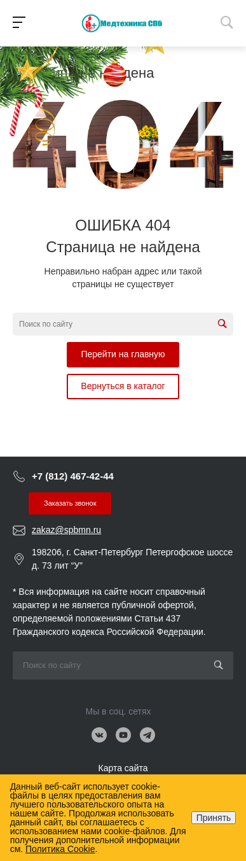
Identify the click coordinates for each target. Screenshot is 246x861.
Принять (213, 818)
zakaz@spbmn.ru (66, 530)
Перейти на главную (123, 354)
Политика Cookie (60, 849)
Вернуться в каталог (123, 386)
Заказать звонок (70, 503)
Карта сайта (123, 768)
